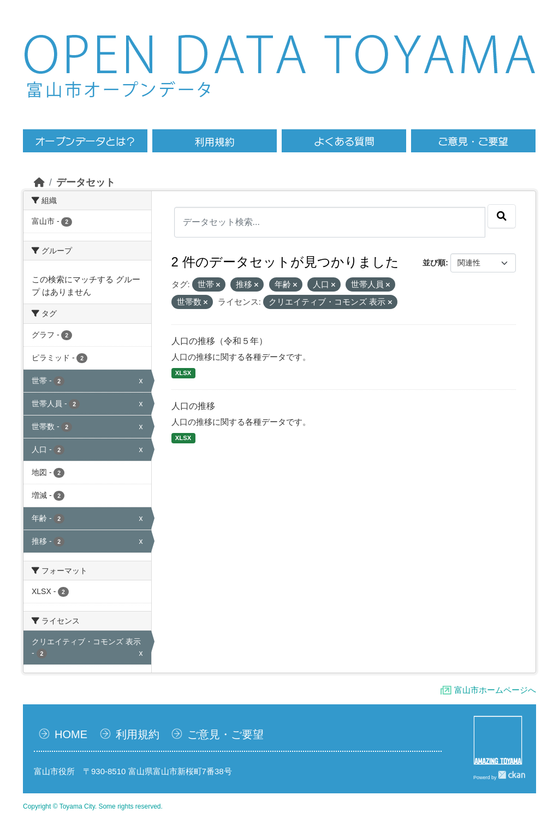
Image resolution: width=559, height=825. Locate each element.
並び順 (434, 262)
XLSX (183, 373)
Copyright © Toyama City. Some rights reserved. (93, 806)
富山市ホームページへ (495, 690)
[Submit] (501, 216)
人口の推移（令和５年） (219, 341)
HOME (71, 734)
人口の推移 (193, 406)
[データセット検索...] (330, 222)
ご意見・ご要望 (225, 734)
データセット (85, 182)
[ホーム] (39, 182)
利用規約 (137, 734)
